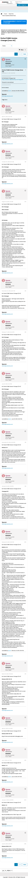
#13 (25, 760)
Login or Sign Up (22, 5)
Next (24, 54)
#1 (25, 70)
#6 (25, 332)
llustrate (5, 2)
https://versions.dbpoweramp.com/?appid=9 (12, 79)
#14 (25, 800)
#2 (25, 116)
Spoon (9, 90)
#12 (25, 728)
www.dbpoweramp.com (7, 96)
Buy (11, 1)
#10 (25, 542)
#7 (25, 384)
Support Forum (18, 1)
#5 (25, 291)
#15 (25, 843)
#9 (25, 486)
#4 (25, 201)
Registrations (9, 3)
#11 (25, 674)
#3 (25, 161)
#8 (25, 442)
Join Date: (7, 65)
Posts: (6, 66)
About (17, 3)
